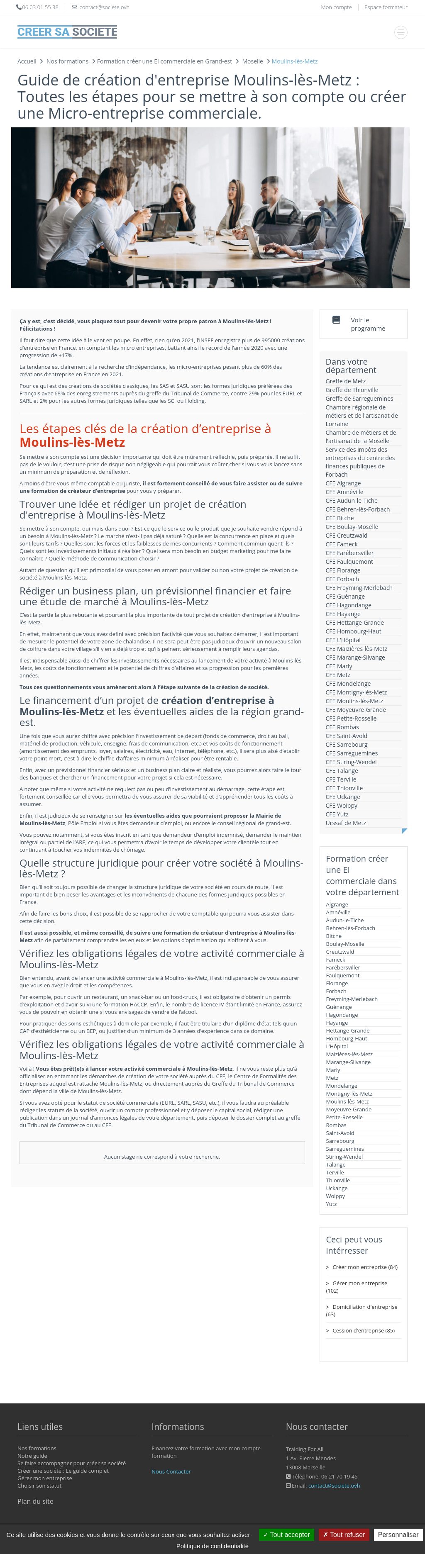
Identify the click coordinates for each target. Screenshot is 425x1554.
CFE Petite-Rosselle (351, 718)
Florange (337, 983)
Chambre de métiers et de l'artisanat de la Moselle (361, 437)
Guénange (339, 1007)
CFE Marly (339, 666)
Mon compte (336, 7)
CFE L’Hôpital (343, 640)
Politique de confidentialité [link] (212, 1545)
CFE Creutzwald (347, 535)
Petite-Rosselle (344, 1117)
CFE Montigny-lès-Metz (356, 692)
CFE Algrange (343, 483)
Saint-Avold (340, 1133)
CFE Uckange (343, 797)
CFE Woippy (342, 805)
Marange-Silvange (348, 1062)
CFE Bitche (340, 518)
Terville (335, 1172)
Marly (333, 1070)
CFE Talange (342, 771)
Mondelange (342, 1085)
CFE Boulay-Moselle (352, 527)
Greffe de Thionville (352, 390)
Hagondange (342, 1014)
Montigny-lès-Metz (349, 1093)
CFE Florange (343, 570)
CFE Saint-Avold (347, 736)
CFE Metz (338, 675)
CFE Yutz (337, 814)
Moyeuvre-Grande (349, 1109)
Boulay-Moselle (345, 944)
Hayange (337, 1022)
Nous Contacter (171, 1471)
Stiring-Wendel (344, 1156)
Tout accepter (286, 1534)
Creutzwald (340, 951)
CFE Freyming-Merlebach (359, 588)
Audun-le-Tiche (345, 920)
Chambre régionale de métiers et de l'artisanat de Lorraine (362, 415)
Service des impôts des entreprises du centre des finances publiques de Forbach (360, 462)
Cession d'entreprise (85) (364, 1330)
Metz (332, 1077)
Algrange (337, 904)
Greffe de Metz (346, 381)
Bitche (334, 936)
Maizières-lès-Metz (349, 1054)
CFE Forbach (342, 579)
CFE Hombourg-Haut (353, 631)
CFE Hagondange (349, 605)
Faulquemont (343, 975)
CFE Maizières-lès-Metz (357, 649)
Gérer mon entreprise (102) (357, 1286)
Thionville (338, 1180)
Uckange (337, 1188)
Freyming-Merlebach (352, 999)
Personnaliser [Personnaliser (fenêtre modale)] (398, 1534)
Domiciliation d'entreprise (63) (362, 1310)
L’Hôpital (337, 1046)
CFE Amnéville (345, 492)
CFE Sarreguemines (352, 753)
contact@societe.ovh (334, 1485)
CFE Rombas (342, 727)
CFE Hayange (343, 614)
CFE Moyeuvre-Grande (356, 710)
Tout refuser (344, 1534)
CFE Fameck (342, 544)
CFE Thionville (344, 788)
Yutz (331, 1204)
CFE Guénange (345, 596)
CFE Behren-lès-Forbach (358, 509)
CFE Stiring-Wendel (351, 762)
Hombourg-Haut (346, 1038)
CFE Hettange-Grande (355, 622)
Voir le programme (368, 324)
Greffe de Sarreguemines (359, 398)
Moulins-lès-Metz (347, 1101)
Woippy (335, 1196)
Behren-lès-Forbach (351, 928)
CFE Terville (341, 779)
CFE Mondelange (348, 683)
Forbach (336, 991)
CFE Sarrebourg (347, 744)
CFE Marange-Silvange (355, 657)
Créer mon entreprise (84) (365, 1267)
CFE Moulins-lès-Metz (354, 701)
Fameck (335, 959)
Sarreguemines (345, 1148)
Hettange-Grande (348, 1030)
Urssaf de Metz (346, 823)
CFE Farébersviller (350, 553)
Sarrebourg (340, 1141)
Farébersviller (343, 967)
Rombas (336, 1125)
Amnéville (338, 912)
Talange (336, 1164)
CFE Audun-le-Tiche (352, 500)
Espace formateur (386, 7)
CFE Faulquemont (350, 561)
